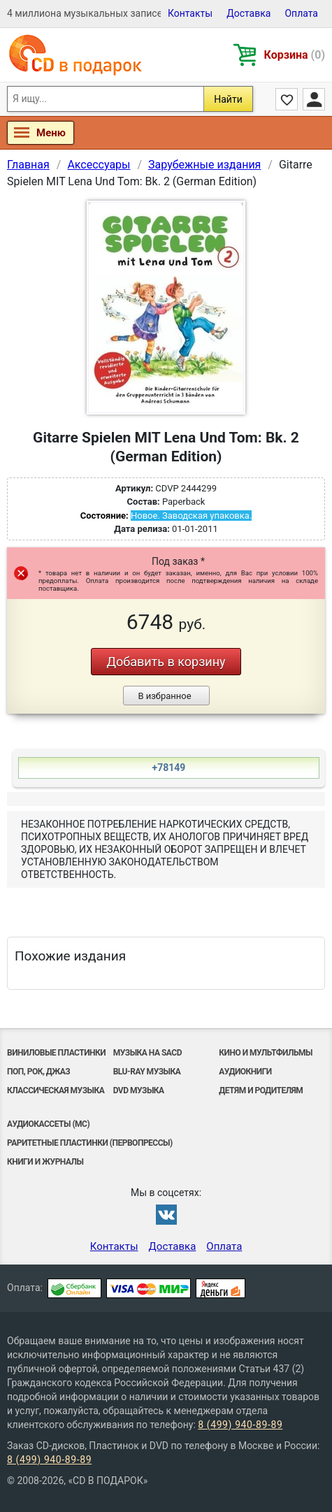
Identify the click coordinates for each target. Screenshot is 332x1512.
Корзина (294, 55)
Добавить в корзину (165, 661)
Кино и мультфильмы (265, 1053)
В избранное (164, 696)
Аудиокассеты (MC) (48, 1124)
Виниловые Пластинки (56, 1053)
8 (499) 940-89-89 (240, 1424)
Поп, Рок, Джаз (38, 1072)
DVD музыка (138, 1090)
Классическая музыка (55, 1090)
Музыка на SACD (147, 1053)
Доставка (248, 13)
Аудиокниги (245, 1072)
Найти (228, 99)
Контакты (190, 13)
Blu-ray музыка (147, 1072)
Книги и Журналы (45, 1162)
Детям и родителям (261, 1090)
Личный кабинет (314, 99)
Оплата (301, 13)
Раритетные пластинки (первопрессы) (90, 1143)
